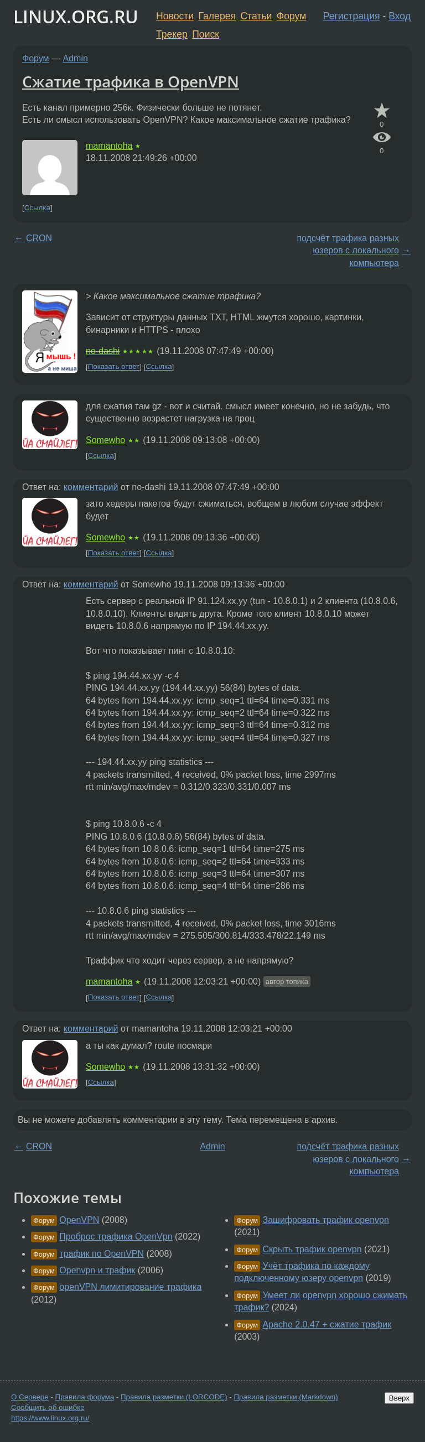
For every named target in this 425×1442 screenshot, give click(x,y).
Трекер (172, 34)
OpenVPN (79, 1220)
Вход (399, 16)
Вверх (399, 1398)
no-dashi (103, 351)
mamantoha (109, 145)
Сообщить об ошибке (48, 1407)
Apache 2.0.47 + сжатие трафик (327, 1324)
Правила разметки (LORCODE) (174, 1397)
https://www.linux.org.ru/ (50, 1418)
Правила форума (85, 1397)
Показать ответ (114, 367)
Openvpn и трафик (97, 1270)
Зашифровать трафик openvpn (326, 1220)
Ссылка (37, 208)
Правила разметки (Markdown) (286, 1397)
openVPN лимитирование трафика (130, 1287)
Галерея (217, 16)
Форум (291, 16)
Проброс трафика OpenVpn (115, 1236)
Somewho (105, 440)
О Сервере (30, 1397)
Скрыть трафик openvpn (312, 1249)
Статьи (256, 16)
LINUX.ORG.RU (75, 16)
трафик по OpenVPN (101, 1253)
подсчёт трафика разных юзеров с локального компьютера (348, 250)
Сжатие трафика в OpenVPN (130, 81)
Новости (175, 16)
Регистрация (351, 16)
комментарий (91, 487)
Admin (75, 58)
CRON (39, 238)
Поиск (205, 34)
